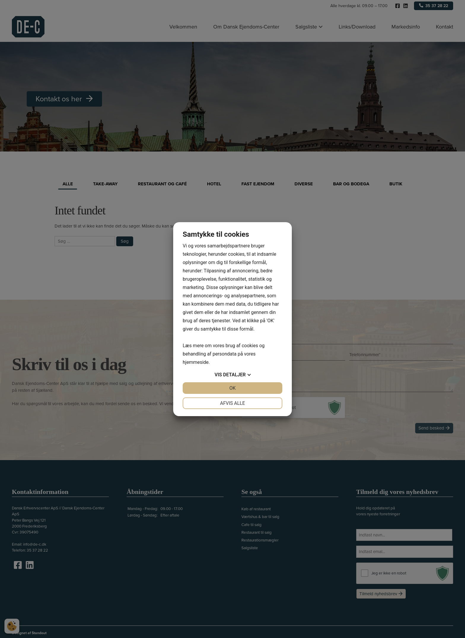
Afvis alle (232, 403)
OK (232, 388)
